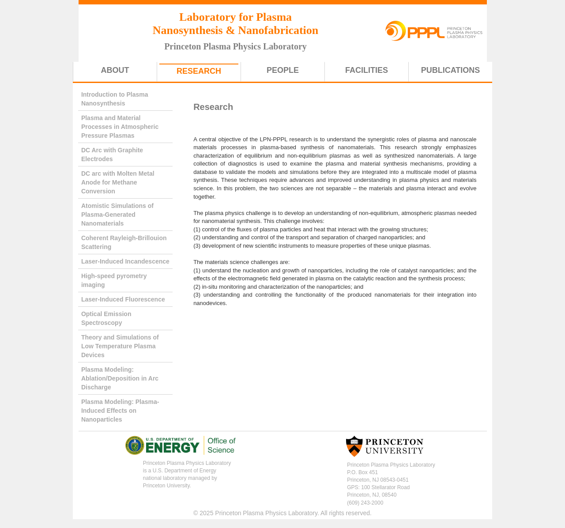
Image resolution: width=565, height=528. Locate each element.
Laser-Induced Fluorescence (123, 299)
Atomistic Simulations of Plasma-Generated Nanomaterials (117, 214)
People (283, 70)
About (115, 70)
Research (199, 71)
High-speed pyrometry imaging (114, 280)
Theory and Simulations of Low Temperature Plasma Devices (120, 346)
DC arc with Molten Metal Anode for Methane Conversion (117, 182)
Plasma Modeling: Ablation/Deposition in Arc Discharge (119, 378)
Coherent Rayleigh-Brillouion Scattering (124, 242)
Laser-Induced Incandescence (125, 261)
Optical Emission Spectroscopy (106, 318)
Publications (450, 70)
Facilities (366, 70)
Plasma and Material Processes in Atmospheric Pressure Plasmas (119, 126)
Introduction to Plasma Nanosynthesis (114, 99)
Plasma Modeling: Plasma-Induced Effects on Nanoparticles (120, 410)
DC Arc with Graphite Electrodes (112, 154)
